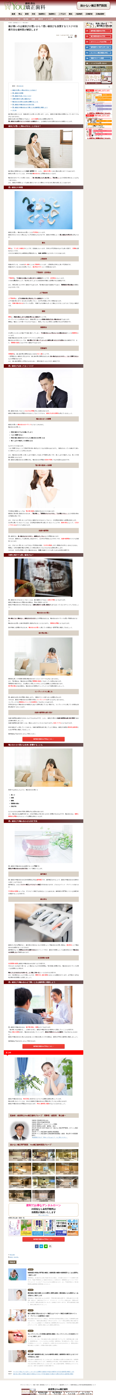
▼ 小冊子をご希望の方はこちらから (98, 113)
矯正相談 (25, 19)
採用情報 (66, 19)
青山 (20, 14)
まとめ (14, 110)
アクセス (58, 19)
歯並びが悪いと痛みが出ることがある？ (24, 90)
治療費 (33, 19)
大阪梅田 (79, 14)
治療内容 (40, 19)
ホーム (7, 19)
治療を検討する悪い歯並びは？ (21, 99)
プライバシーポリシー (25, 1384)
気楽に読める (101, 24)
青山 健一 (70, 37)
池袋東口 (52, 14)
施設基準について (64, 1384)
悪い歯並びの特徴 (17, 93)
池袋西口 (41, 14)
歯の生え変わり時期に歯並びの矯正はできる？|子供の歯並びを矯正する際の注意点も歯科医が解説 (43, 1374)
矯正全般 (12, 1254)
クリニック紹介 (16, 19)
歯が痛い (16, 1257)
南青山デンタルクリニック (98, 70)
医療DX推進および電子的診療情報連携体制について (83, 1384)
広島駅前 (89, 14)
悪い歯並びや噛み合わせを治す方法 (23, 104)
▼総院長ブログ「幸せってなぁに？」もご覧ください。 (50, 1137)
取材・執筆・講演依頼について (40, 1384)
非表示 (21, 86)
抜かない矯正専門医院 (93, 5)
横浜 (70, 14)
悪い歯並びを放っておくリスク (21, 96)
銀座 (13, 14)
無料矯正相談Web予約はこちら (43, 739)
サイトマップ (54, 1384)
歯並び (11, 1257)
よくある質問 (49, 19)
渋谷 (33, 14)
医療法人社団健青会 (98, 67)
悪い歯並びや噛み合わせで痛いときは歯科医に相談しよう (30, 107)
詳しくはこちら (43, 1215)
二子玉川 (62, 14)
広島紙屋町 (100, 14)
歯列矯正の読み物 (104, 26)
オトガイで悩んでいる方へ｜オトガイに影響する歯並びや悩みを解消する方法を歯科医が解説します (43, 1371)
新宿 (27, 14)
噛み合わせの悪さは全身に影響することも (25, 101)
